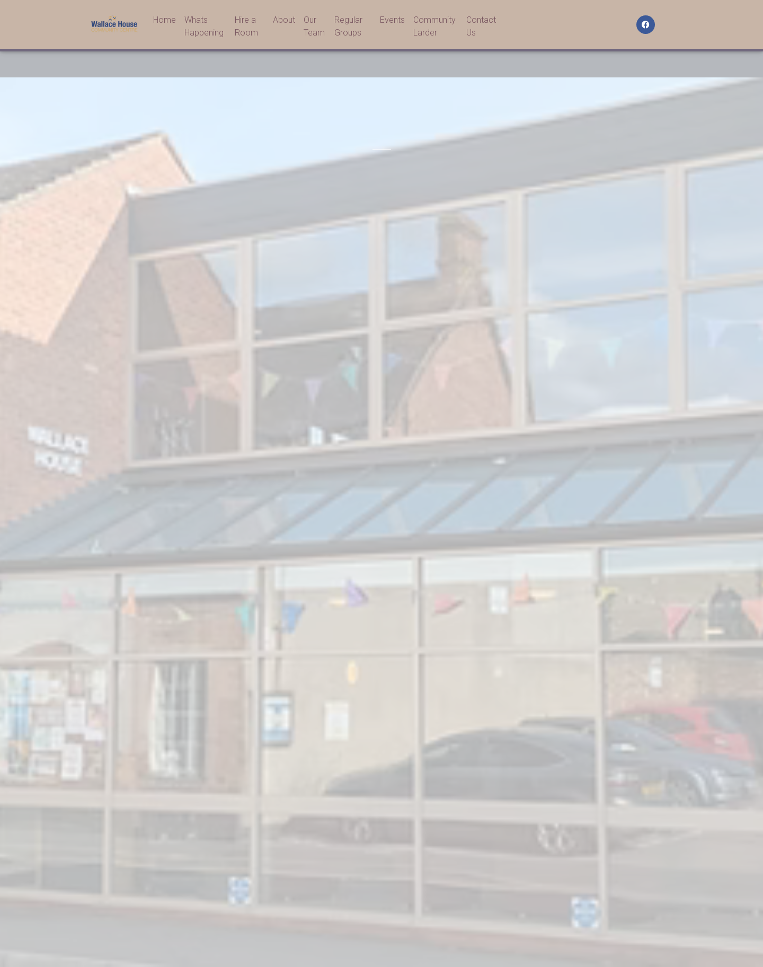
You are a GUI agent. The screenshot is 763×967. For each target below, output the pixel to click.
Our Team (314, 28)
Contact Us (481, 28)
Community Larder (434, 28)
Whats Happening (204, 28)
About (284, 22)
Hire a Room (246, 28)
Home (164, 22)
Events (392, 22)
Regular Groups (348, 28)
